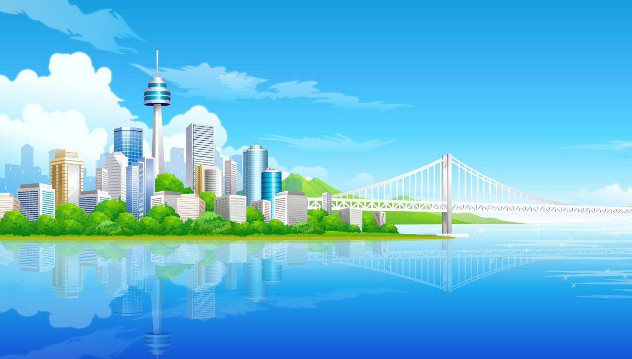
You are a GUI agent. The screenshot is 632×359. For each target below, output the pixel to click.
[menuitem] (105, 174)
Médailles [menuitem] (70, 174)
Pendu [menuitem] (214, 174)
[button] (106, 144)
